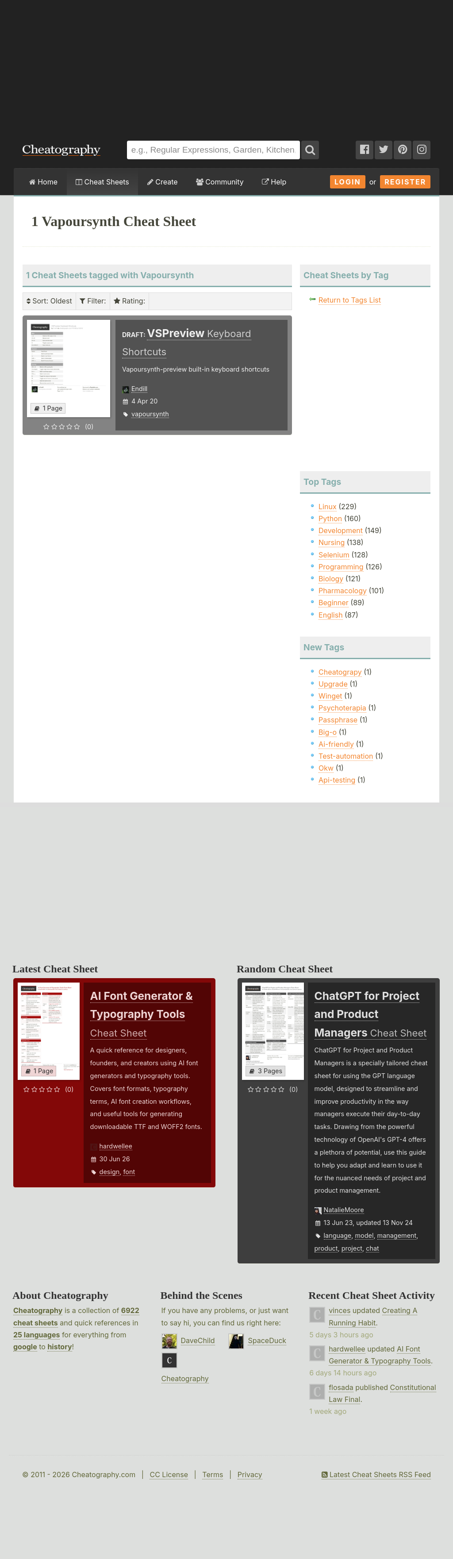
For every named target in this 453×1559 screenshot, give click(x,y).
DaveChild (198, 1340)
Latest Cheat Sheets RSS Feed (376, 1474)
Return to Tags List (350, 300)
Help (274, 181)
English (331, 615)
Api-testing (337, 780)
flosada (341, 1387)
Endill (139, 388)
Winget (330, 695)
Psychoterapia (342, 707)
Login (347, 181)
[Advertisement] (226, 66)
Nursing (332, 542)
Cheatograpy (340, 672)
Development (341, 530)
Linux (328, 506)
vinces (339, 1310)
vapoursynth (150, 414)
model (364, 1235)
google (25, 1346)
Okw (326, 768)
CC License (169, 1474)
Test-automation (346, 756)
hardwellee (116, 1146)
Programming (341, 566)
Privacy (250, 1474)
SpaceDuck (267, 1340)
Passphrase (338, 719)
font (129, 1171)
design (110, 1171)
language (338, 1235)
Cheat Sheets (102, 181)
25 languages (36, 1334)
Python (330, 518)
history (59, 1346)
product (326, 1248)
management (397, 1235)
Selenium (334, 554)
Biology (331, 578)
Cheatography (37, 1310)
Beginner (334, 602)
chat (372, 1248)
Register (405, 181)
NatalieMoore (344, 1209)
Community (220, 181)
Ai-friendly (336, 744)
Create (162, 181)
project (352, 1248)
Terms (212, 1474)
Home (43, 181)
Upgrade (333, 684)
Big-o (328, 732)
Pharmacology (343, 590)
